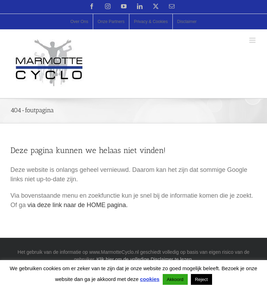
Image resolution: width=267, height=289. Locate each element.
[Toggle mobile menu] (253, 40)
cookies (150, 279)
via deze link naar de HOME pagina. (77, 204)
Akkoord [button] (175, 279)
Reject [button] (201, 279)
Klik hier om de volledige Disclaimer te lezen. (145, 259)
